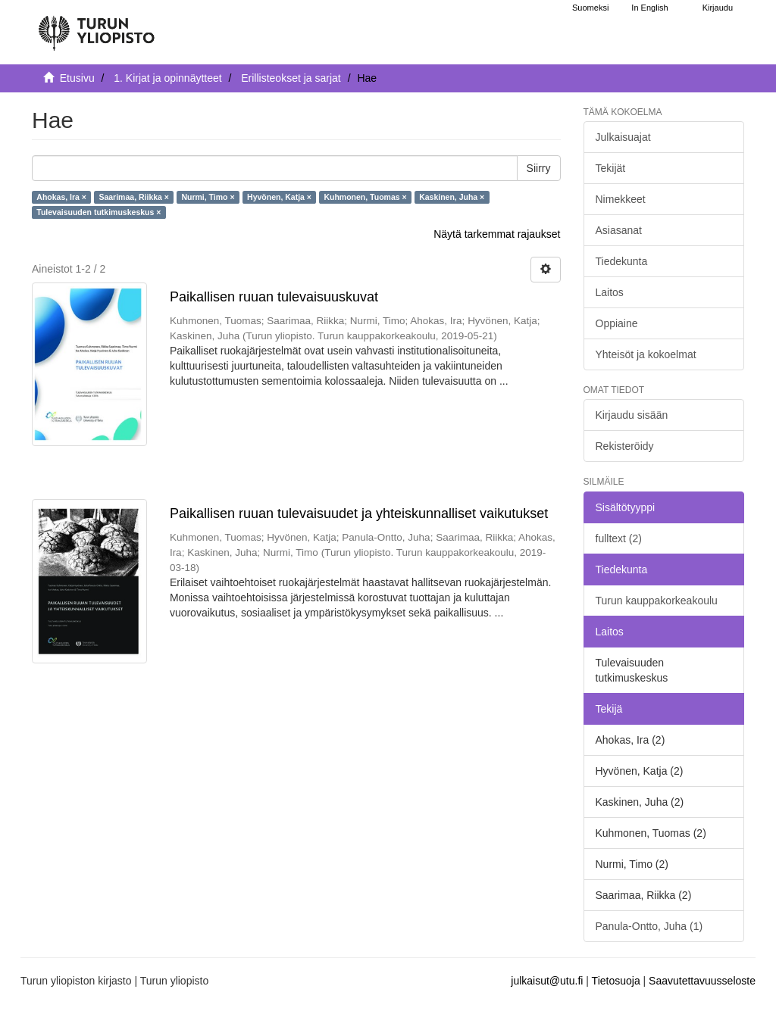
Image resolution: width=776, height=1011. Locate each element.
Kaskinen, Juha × (451, 196)
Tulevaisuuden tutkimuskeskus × (98, 212)
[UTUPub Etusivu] (96, 26)
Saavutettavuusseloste (702, 981)
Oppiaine (617, 323)
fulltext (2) (619, 538)
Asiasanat (619, 230)
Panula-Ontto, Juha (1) (649, 926)
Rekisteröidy (625, 446)
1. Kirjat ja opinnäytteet (167, 78)
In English (649, 7)
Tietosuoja (616, 981)
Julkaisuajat (623, 137)
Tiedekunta (622, 261)
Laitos (610, 292)
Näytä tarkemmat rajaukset (496, 234)
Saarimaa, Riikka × (134, 196)
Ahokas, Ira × (61, 196)
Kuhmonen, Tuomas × (365, 196)
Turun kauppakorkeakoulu (657, 600)
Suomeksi (590, 7)
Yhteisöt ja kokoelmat (646, 354)
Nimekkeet (621, 199)
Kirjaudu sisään (632, 415)
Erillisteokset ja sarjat (291, 78)
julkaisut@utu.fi (547, 981)
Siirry (539, 168)
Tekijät (611, 168)
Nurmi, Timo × (207, 196)
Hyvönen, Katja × (279, 196)
